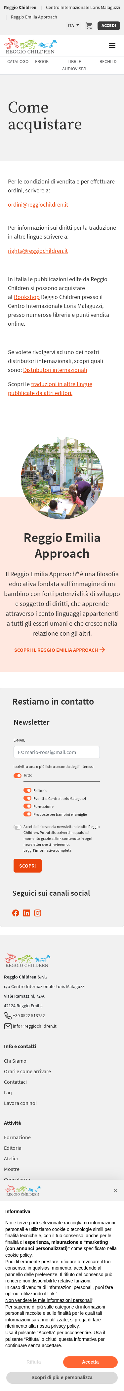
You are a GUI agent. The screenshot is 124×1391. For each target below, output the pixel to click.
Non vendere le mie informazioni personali (48, 1300)
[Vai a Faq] (8, 1092)
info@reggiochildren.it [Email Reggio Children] (30, 1026)
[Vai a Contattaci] (15, 1081)
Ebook (42, 61)
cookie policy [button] (18, 1255)
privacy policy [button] (65, 1326)
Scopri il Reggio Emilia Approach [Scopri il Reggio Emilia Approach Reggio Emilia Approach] (60, 650)
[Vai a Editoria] (12, 1147)
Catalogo (17, 61)
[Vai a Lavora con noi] (20, 1103)
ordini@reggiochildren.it (38, 204)
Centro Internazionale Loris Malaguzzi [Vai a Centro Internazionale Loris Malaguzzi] (83, 7)
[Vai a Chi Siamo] (15, 1060)
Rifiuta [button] (33, 1362)
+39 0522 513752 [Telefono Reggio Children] (24, 1015)
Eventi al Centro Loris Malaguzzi (59, 798)
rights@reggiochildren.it (38, 250)
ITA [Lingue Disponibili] (71, 25)
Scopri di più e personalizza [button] (61, 1377)
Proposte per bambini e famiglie (60, 814)
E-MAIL (19, 740)
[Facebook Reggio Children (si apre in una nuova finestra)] (17, 913)
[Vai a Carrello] (89, 26)
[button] (112, 45)
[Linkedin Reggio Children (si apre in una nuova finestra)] (28, 913)
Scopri (27, 865)
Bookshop (27, 297)
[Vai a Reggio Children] (30, 45)
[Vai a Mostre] (12, 1169)
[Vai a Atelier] (11, 1158)
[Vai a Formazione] (17, 1137)
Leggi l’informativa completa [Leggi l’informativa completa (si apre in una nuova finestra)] (47, 850)
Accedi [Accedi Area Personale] (109, 25)
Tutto (27, 775)
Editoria (40, 790)
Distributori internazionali (55, 370)
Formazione (43, 806)
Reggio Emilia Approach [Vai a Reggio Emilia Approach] (34, 17)
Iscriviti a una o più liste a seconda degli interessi (54, 766)
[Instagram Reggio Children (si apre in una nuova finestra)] (39, 913)
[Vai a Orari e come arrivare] (27, 1071)
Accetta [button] (90, 1362)
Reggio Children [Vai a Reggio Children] (20, 7)
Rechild (108, 61)
